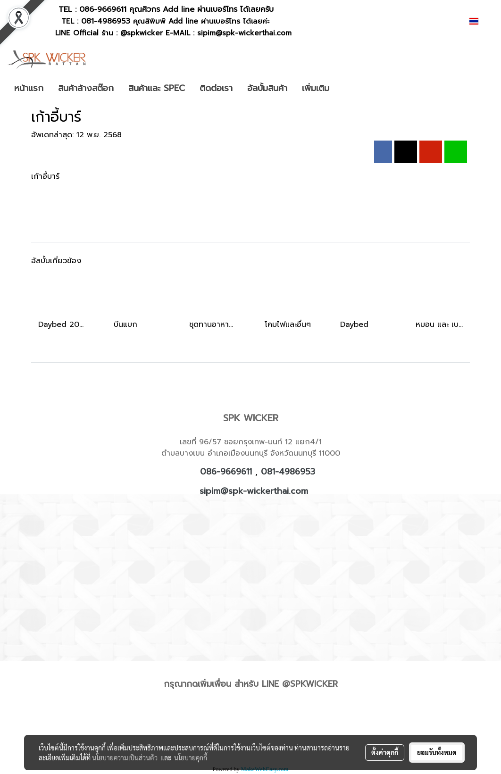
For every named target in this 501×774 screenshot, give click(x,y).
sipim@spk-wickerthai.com (254, 491)
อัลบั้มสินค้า (267, 88)
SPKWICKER (314, 684)
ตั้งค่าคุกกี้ (384, 752)
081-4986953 (288, 471)
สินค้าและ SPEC (156, 88)
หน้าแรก (28, 88)
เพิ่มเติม (315, 88)
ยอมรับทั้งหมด (437, 752)
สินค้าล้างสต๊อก (86, 88)
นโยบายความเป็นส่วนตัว (125, 757)
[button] (350, 88)
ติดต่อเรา (216, 88)
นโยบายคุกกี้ (190, 757)
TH (479, 21)
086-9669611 (102, 9)
